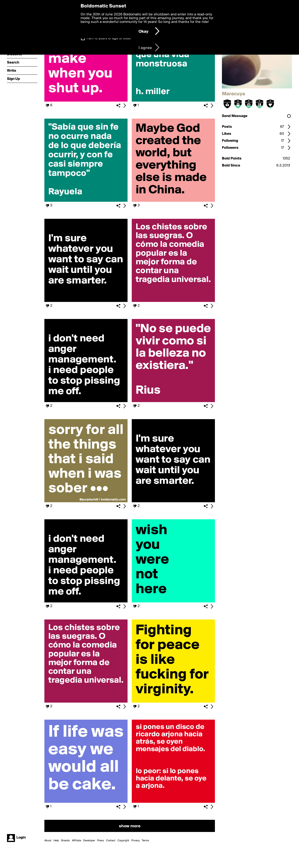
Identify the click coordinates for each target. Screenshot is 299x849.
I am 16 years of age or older (109, 38)
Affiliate (76, 840)
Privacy (135, 840)
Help (56, 840)
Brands (65, 840)
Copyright (123, 840)
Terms (145, 840)
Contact (110, 840)
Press (100, 840)
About (47, 840)
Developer (89, 840)
